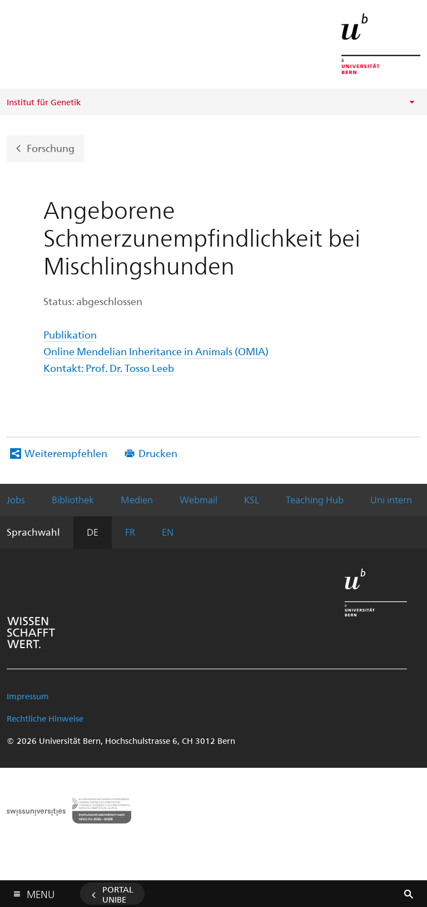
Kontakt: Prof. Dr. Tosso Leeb (108, 368)
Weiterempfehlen (65, 453)
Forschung (51, 147)
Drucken (157, 453)
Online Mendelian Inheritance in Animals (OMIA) (156, 351)
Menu (40, 892)
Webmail (198, 499)
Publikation (70, 334)
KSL (251, 499)
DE (92, 532)
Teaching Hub (315, 499)
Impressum (28, 696)
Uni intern (391, 499)
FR (130, 532)
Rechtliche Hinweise (45, 718)
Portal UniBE (117, 894)
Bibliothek (73, 499)
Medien (137, 499)
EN (167, 532)
